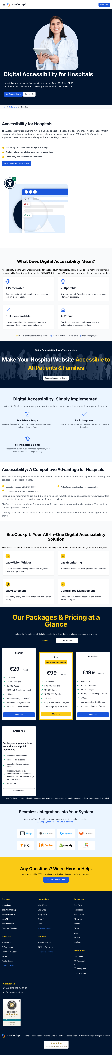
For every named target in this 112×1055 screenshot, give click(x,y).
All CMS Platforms (66, 822)
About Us (78, 919)
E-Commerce (7, 947)
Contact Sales (18, 791)
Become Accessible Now (56, 378)
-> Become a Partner (45, 952)
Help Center (79, 914)
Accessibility (71, 1036)
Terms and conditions (33, 1036)
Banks (4, 956)
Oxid (40, 923)
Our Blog (78, 905)
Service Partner (44, 942)
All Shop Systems (45, 822)
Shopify (41, 919)
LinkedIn (79, 956)
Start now (19, 715)
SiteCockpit (89, 1036)
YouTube (80, 973)
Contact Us (29, 94)
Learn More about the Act (16, 163)
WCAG (77, 937)
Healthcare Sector (9, 952)
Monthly (45, 640)
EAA (76, 933)
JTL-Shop (42, 910)
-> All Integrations (44, 928)
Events (77, 923)
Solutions (13, 107)
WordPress (42, 905)
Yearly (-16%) (67, 640)
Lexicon (77, 942)
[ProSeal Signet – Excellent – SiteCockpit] (12, 1009)
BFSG (76, 928)
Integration (78, 910)
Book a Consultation (56, 880)
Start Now (104, 5)
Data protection (57, 1036)
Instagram (80, 969)
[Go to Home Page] (17, 4)
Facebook (79, 961)
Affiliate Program (45, 947)
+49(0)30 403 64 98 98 (15, 988)
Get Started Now (13, 94)
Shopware (42, 914)
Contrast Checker (9, 928)
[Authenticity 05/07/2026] (12, 1023)
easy (7, 905)
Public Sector (7, 961)
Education (6, 942)
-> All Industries (7, 966)
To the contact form (14, 992)
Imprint (47, 1036)
